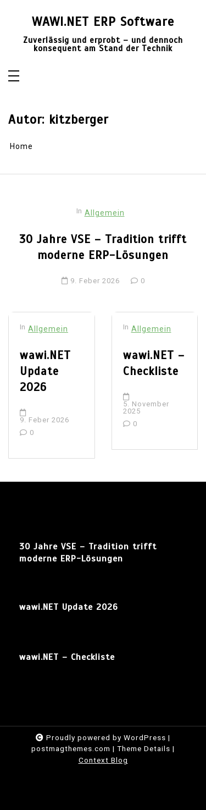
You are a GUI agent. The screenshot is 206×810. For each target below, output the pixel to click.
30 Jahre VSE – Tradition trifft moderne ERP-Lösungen (103, 247)
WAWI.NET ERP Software (103, 22)
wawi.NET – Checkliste (154, 363)
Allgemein (105, 213)
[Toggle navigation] (13, 77)
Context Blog (103, 760)
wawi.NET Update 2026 (45, 371)
